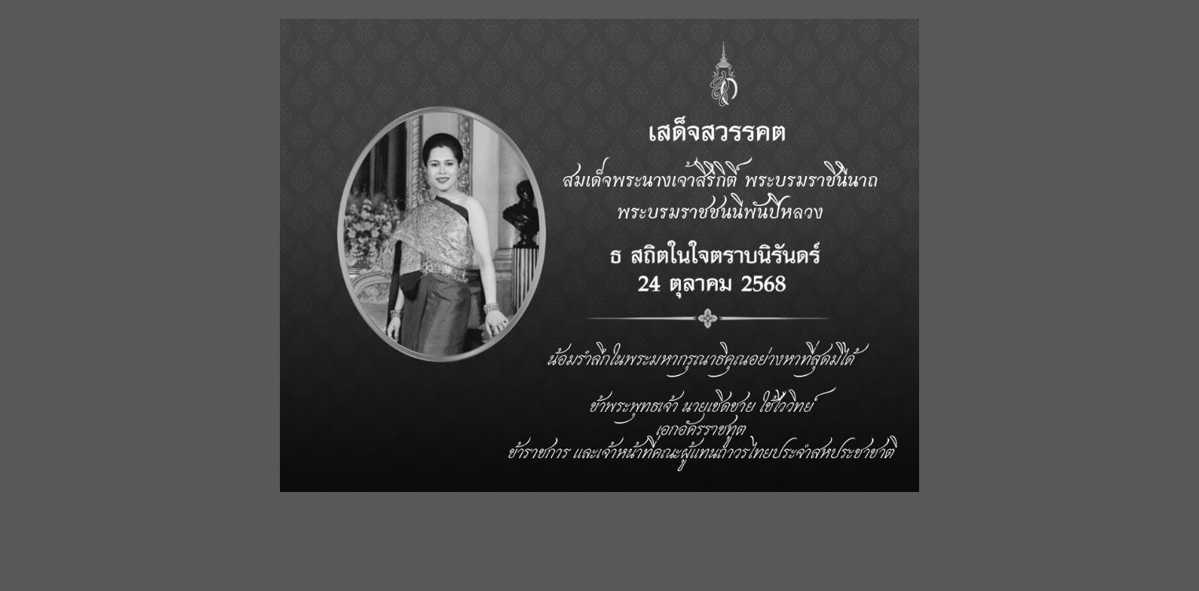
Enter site (499, 524)
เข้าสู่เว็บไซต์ (700, 524)
